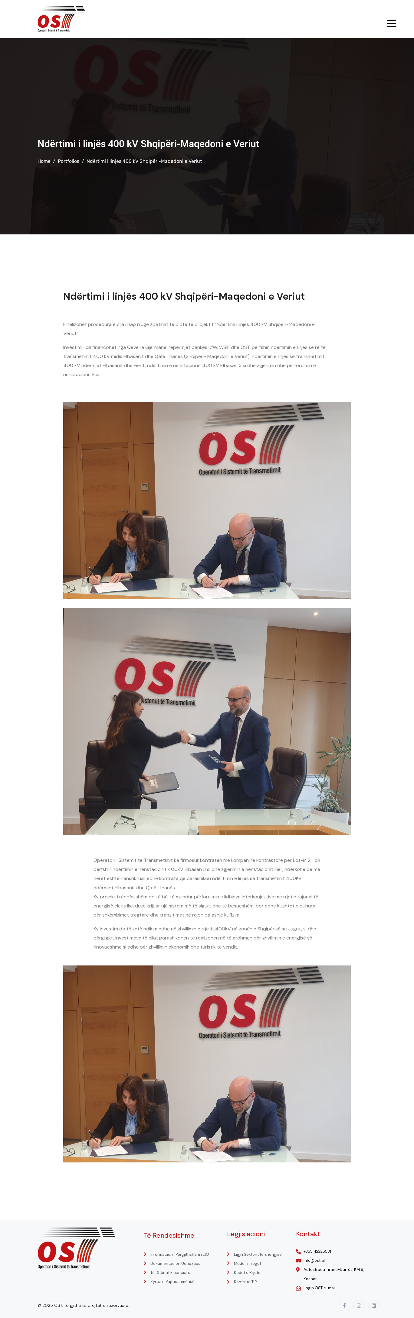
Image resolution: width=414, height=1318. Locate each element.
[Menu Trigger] (391, 23)
